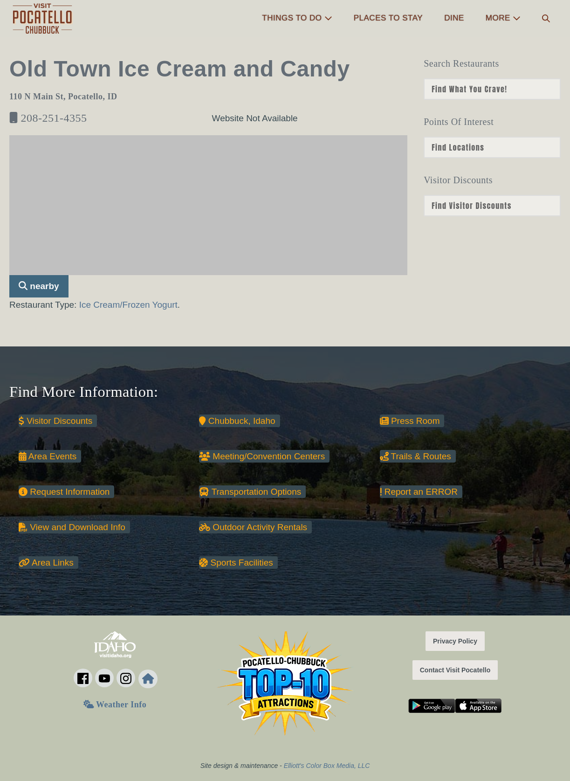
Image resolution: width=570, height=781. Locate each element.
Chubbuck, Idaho (237, 421)
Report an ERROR (419, 492)
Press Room (410, 421)
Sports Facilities (236, 562)
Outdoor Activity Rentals (253, 527)
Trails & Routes (415, 456)
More (503, 18)
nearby (39, 286)
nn (492, 89)
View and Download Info (72, 527)
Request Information (64, 492)
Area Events (47, 456)
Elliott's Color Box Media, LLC (327, 765)
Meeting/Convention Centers (262, 456)
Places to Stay (388, 18)
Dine (454, 18)
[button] (546, 18)
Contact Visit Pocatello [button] (455, 670)
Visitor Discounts (55, 421)
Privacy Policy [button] (455, 641)
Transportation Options (250, 492)
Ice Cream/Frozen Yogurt (128, 305)
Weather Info (114, 704)
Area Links (46, 562)
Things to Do (297, 18)
